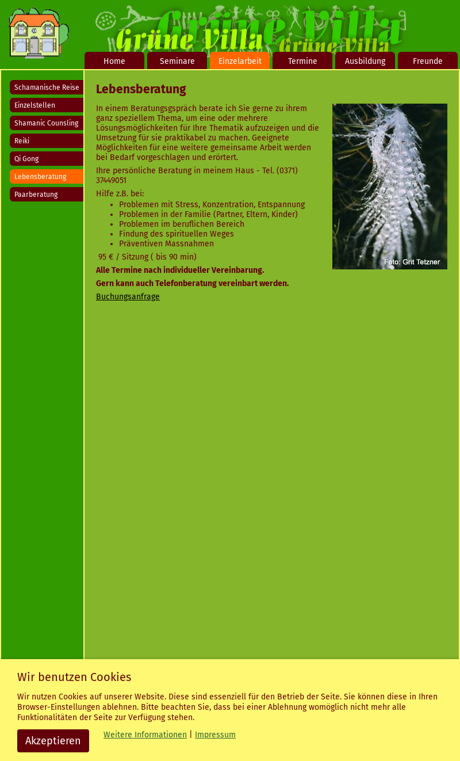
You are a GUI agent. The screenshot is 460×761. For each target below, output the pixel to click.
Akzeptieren (53, 741)
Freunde (428, 61)
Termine (302, 61)
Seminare (177, 61)
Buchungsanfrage (128, 297)
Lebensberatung (40, 177)
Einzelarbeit (240, 61)
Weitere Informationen (145, 735)
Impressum (215, 735)
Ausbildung (365, 61)
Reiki (21, 141)
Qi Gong (26, 159)
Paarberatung (35, 195)
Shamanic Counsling (46, 123)
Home (114, 61)
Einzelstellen (34, 105)
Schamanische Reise (46, 87)
